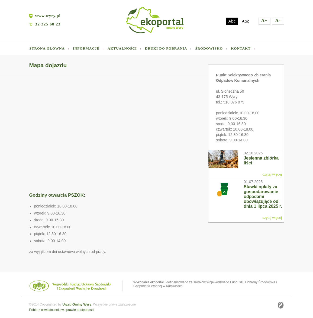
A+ (264, 20)
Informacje (86, 48)
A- (277, 20)
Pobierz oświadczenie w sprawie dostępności (61, 310)
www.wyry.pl (45, 16)
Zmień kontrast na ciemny (232, 21)
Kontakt (241, 48)
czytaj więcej (272, 174)
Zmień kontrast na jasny (245, 21)
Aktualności (122, 48)
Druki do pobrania (166, 48)
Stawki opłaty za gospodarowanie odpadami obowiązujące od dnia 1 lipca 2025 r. (263, 196)
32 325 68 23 (48, 24)
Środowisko (209, 48)
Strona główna (47, 48)
